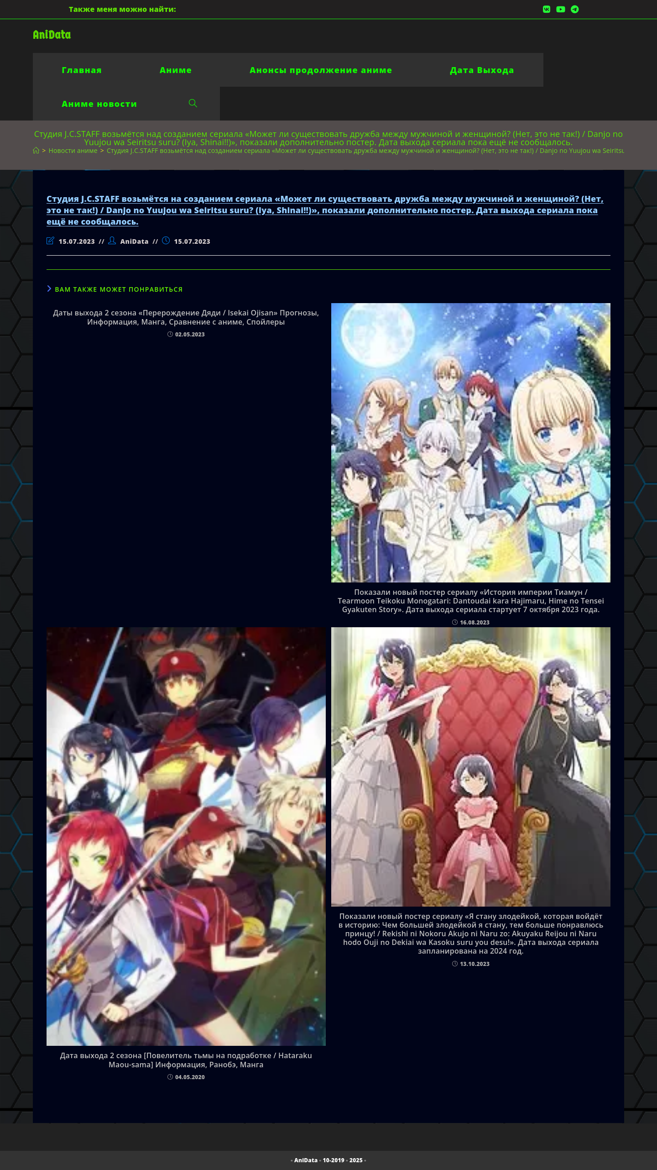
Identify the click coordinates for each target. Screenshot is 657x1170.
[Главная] (36, 150)
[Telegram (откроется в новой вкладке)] (573, 9)
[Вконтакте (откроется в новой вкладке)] (546, 9)
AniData (52, 35)
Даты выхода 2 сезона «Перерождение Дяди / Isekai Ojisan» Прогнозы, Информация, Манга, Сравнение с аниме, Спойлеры (186, 317)
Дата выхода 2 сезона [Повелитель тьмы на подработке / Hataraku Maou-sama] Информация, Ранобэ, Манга (186, 1060)
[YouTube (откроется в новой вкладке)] (560, 9)
